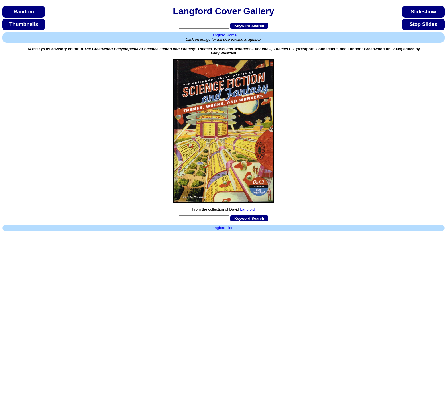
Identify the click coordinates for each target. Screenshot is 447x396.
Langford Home (223, 35)
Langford (247, 209)
